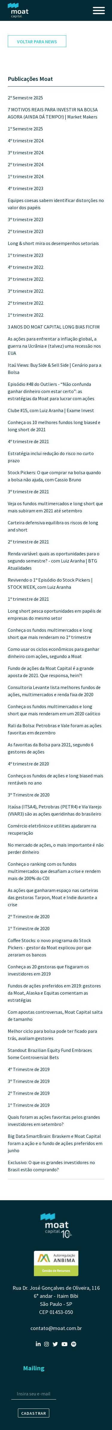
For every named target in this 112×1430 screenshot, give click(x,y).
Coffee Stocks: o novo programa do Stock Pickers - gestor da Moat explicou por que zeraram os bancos (49, 947)
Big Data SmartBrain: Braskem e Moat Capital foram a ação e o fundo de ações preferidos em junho (55, 1143)
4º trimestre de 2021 (28, 441)
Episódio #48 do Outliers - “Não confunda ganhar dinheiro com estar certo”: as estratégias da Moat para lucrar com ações (51, 391)
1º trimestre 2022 (25, 315)
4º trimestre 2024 (25, 141)
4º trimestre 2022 (25, 267)
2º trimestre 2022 (25, 303)
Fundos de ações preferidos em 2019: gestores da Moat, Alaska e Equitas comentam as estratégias (54, 993)
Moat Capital (18, 10)
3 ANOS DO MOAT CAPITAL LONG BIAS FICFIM (54, 327)
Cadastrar (33, 1413)
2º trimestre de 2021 (28, 542)
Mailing (34, 1368)
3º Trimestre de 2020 (29, 795)
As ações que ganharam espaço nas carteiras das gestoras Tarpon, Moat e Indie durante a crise (53, 897)
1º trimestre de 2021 (28, 599)
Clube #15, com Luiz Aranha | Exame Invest (51, 410)
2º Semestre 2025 (25, 98)
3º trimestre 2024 (25, 152)
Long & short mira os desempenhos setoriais (53, 243)
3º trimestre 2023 (25, 219)
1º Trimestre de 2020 (29, 928)
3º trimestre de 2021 (28, 491)
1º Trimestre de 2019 (29, 1105)
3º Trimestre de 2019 (29, 1081)
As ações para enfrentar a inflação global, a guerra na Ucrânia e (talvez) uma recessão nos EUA (54, 346)
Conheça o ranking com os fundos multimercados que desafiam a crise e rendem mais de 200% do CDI (54, 871)
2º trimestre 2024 (25, 164)
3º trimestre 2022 (25, 279)
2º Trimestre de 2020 (29, 916)
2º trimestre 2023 (25, 231)
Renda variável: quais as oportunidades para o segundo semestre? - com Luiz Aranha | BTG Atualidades (53, 561)
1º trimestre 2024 (25, 176)
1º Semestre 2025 (25, 129)
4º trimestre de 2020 (28, 764)
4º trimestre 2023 (25, 188)
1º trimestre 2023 (25, 255)
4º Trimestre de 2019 (29, 1069)
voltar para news (37, 41)
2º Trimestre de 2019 (29, 1093)
